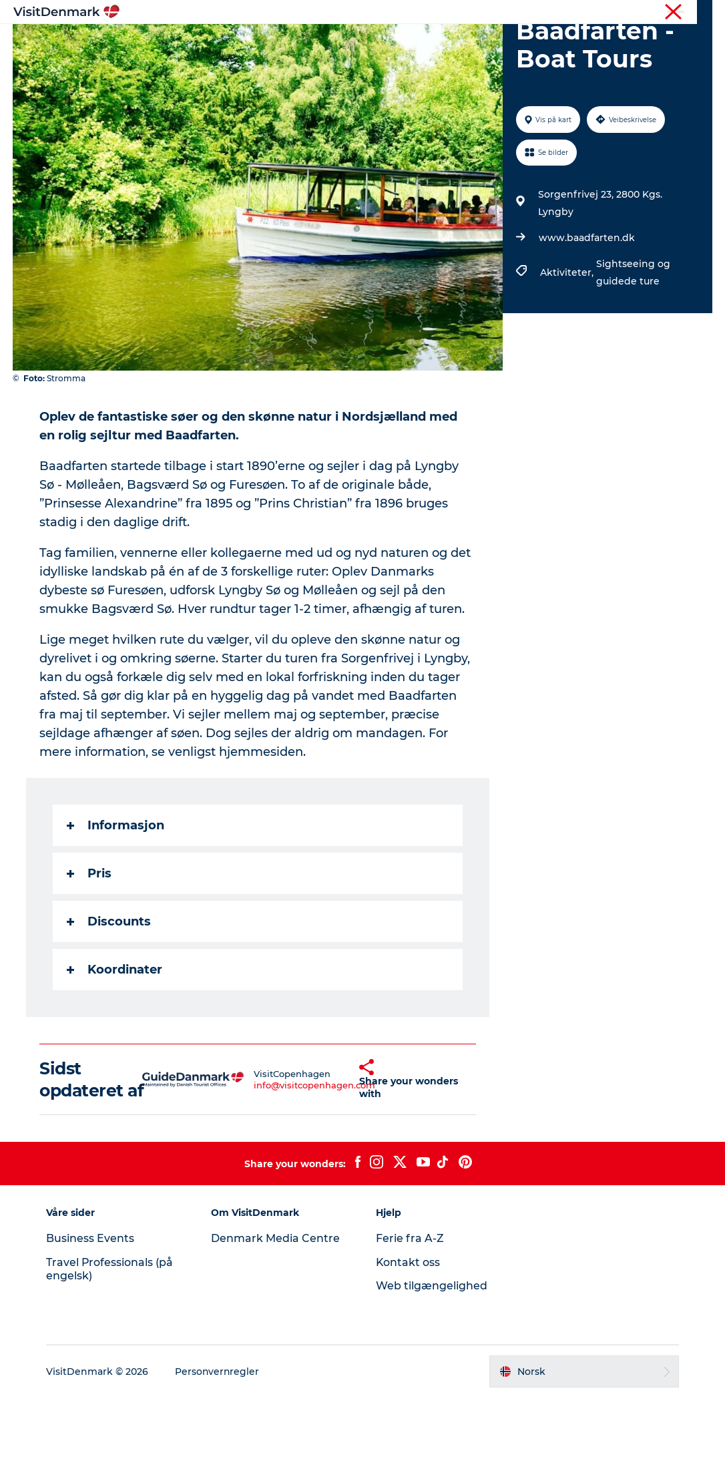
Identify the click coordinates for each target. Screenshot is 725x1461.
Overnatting (421, 43)
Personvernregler (219, 1435)
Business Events (91, 1301)
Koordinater (115, 1033)
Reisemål (275, 43)
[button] (335, 1142)
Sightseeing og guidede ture (632, 336)
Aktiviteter (344, 43)
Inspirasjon (204, 43)
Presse (699, 12)
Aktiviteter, (567, 336)
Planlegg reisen (510, 43)
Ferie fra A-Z (410, 1301)
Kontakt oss (408, 1325)
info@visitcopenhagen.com (286, 1148)
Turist (661, 12)
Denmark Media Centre (276, 1301)
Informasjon (116, 888)
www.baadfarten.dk (586, 301)
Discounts (109, 985)
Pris (89, 936)
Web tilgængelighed (431, 1349)
